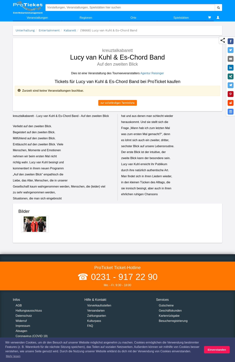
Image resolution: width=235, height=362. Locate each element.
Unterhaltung (25, 30)
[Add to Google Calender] (231, 112)
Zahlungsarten (96, 315)
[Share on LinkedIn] (231, 68)
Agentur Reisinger (152, 73)
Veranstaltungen (37, 17)
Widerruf (21, 320)
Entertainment (49, 30)
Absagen (21, 330)
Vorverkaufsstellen (99, 305)
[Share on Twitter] (231, 50)
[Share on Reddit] (231, 103)
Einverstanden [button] (217, 349)
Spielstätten (181, 17)
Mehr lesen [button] (13, 356)
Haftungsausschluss (29, 310)
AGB (19, 305)
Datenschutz (24, 315)
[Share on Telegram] (231, 85)
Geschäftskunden (170, 310)
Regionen (86, 17)
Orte (133, 17)
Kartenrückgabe (169, 315)
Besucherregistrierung (173, 320)
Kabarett (70, 30)
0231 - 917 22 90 (123, 277)
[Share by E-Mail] (231, 59)
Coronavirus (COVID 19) (32, 336)
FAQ (90, 325)
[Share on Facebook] (231, 41)
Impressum (23, 325)
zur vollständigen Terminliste (118, 102)
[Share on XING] (231, 76)
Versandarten (96, 310)
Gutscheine (166, 305)
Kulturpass (94, 320)
